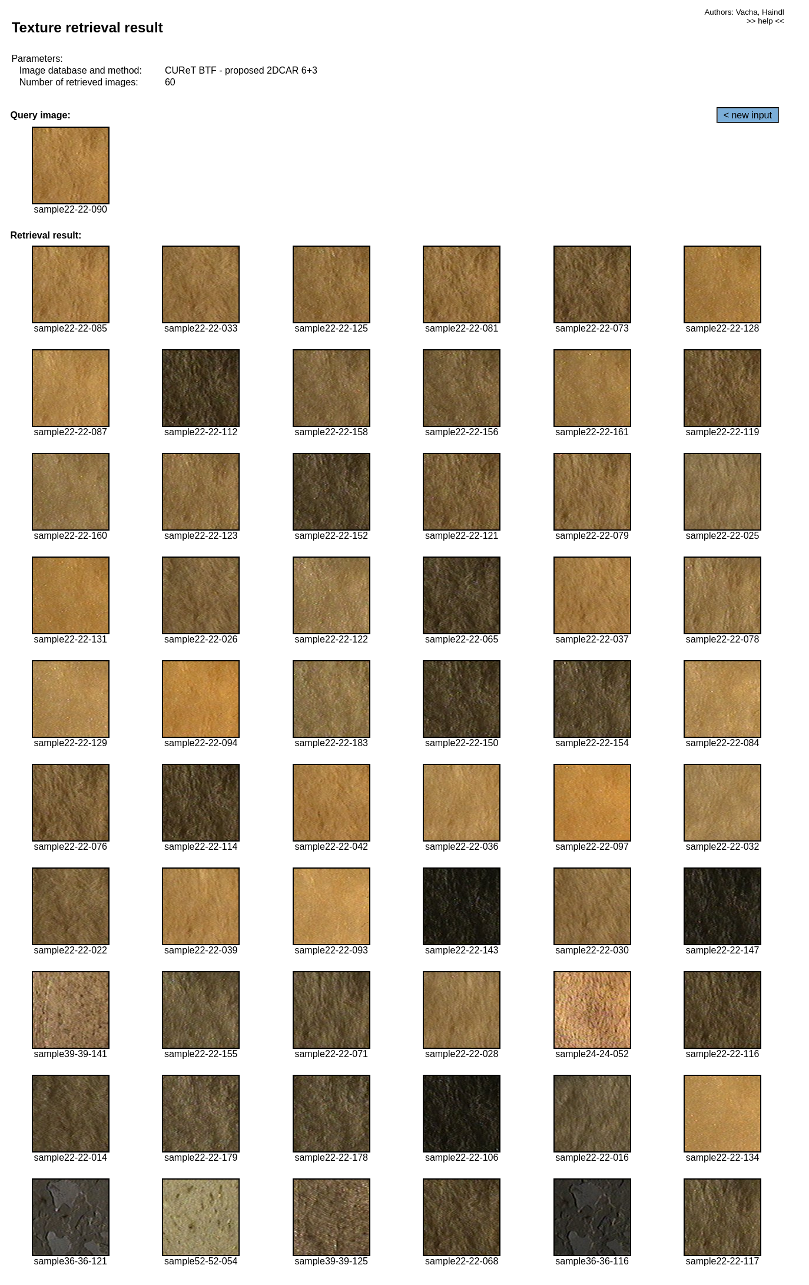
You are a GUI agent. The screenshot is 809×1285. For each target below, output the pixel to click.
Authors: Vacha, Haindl (744, 12)
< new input (748, 115)
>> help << (765, 20)
